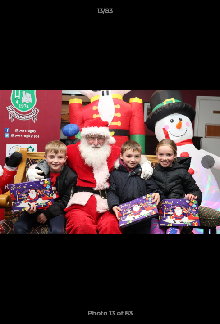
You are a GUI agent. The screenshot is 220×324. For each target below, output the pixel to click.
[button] (187, 13)
